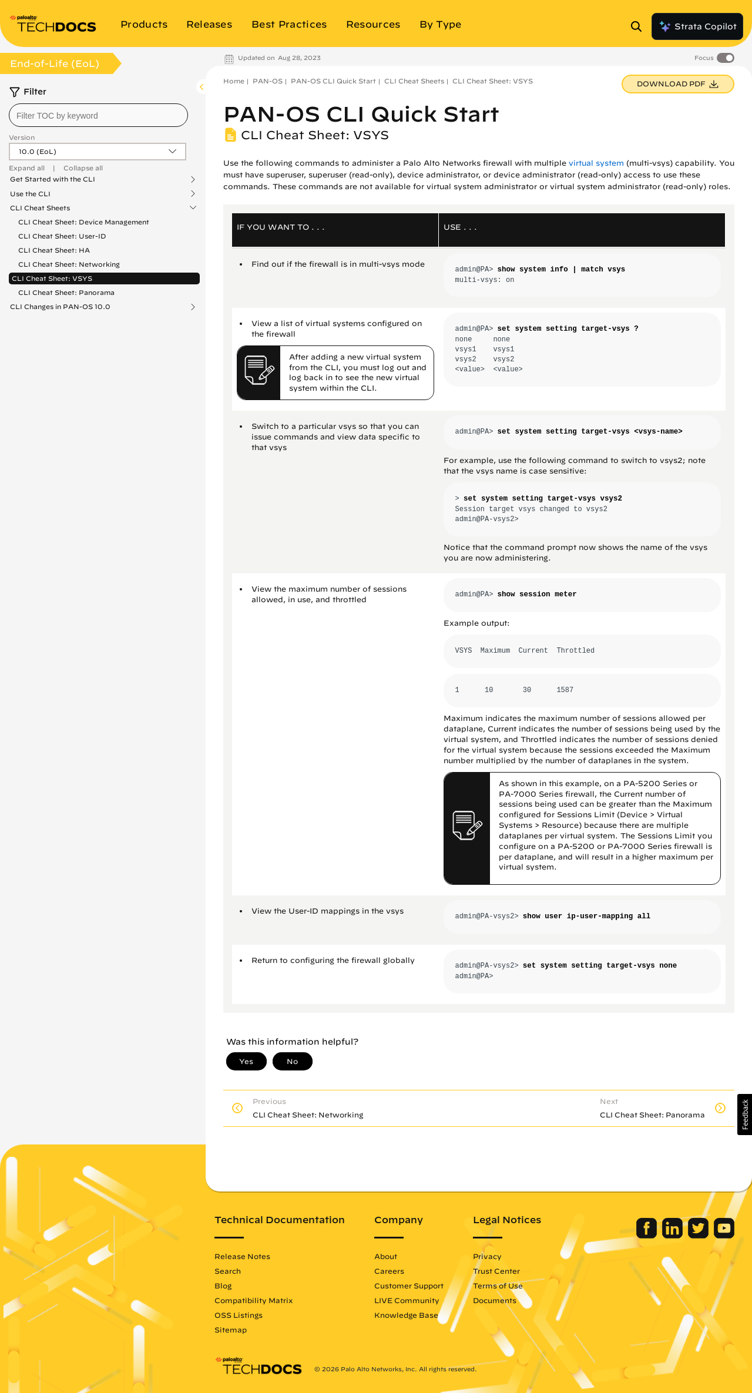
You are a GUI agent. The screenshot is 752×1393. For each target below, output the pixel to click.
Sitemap (230, 1329)
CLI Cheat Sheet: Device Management (83, 222)
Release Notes (242, 1256)
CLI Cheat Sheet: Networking (69, 264)
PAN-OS (268, 81)
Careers (389, 1271)
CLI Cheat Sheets (40, 208)
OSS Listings (238, 1315)
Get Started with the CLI (52, 179)
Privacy (487, 1256)
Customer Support (409, 1285)
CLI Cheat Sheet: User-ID (62, 236)
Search (227, 1271)
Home (233, 81)
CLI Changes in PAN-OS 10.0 (60, 306)
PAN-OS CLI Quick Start (333, 81)
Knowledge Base (406, 1315)
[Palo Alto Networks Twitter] (699, 1235)
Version (22, 137)
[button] (744, 1114)
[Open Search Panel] (640, 26)
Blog (222, 1285)
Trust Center (496, 1271)
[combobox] (98, 115)
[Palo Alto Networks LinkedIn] (673, 1235)
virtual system (596, 163)
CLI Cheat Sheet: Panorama (66, 292)
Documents (494, 1300)
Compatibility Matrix (253, 1300)
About (385, 1256)
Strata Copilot (697, 26)
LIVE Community (406, 1300)
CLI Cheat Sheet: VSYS (52, 278)
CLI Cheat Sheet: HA (54, 250)
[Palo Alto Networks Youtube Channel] (724, 1235)
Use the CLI (30, 193)
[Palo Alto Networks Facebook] (647, 1235)
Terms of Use (498, 1285)
